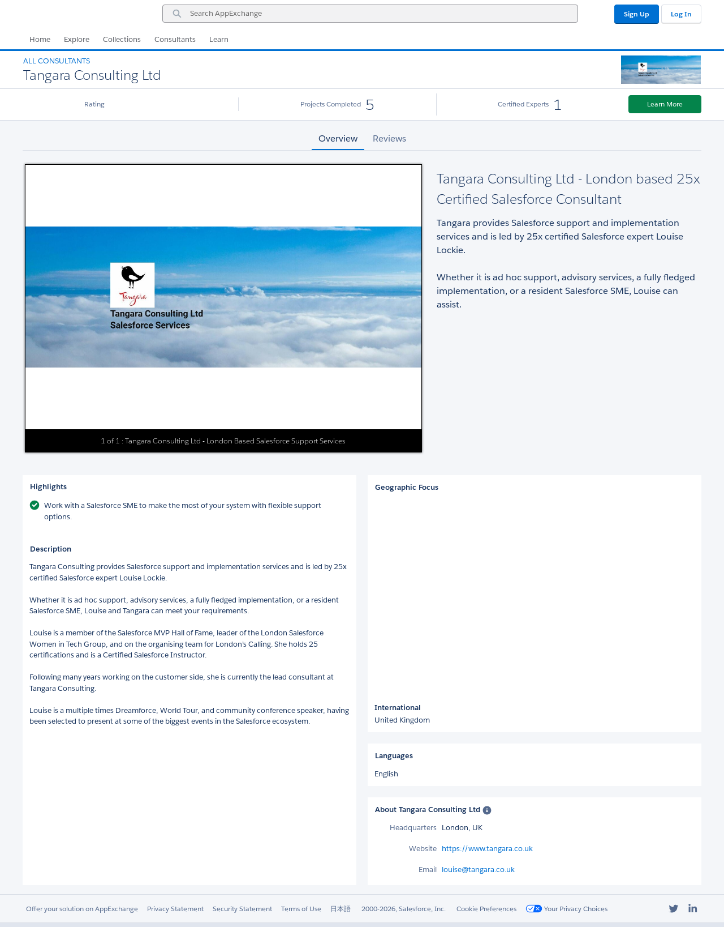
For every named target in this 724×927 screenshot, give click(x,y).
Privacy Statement (175, 908)
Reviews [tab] (389, 138)
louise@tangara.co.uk (478, 869)
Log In (681, 14)
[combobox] (370, 14)
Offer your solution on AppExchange (82, 908)
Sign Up (636, 14)
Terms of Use (301, 908)
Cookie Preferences (486, 908)
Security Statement (242, 908)
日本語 (340, 908)
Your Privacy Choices (566, 908)
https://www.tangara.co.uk (487, 848)
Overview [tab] (337, 138)
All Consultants (56, 61)
